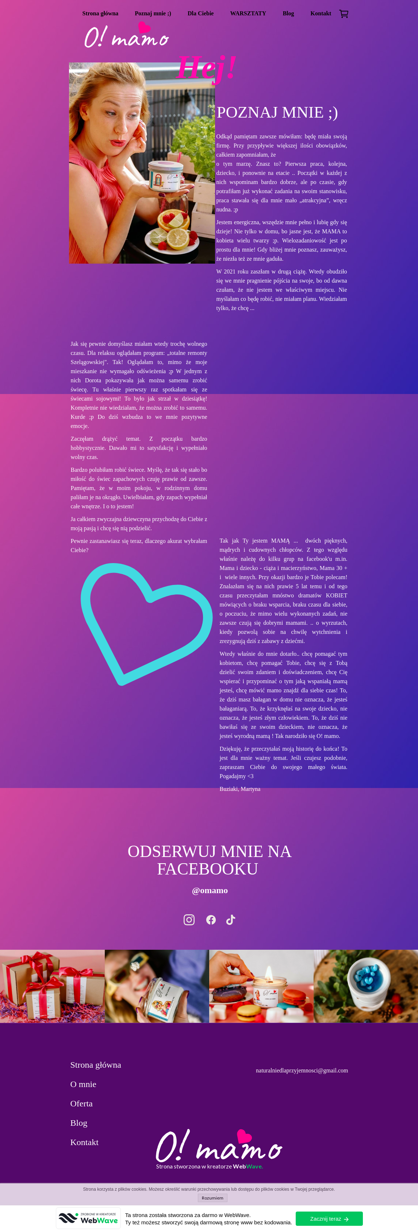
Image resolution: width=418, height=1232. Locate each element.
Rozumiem (212, 1198)
